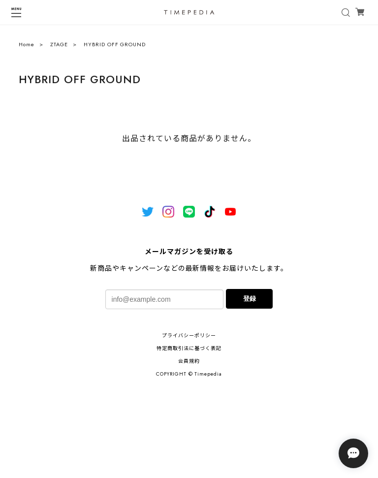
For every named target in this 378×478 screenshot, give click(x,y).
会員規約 (189, 361)
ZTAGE (59, 47)
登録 (249, 298)
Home (26, 47)
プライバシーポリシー (189, 335)
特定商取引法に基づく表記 (189, 348)
